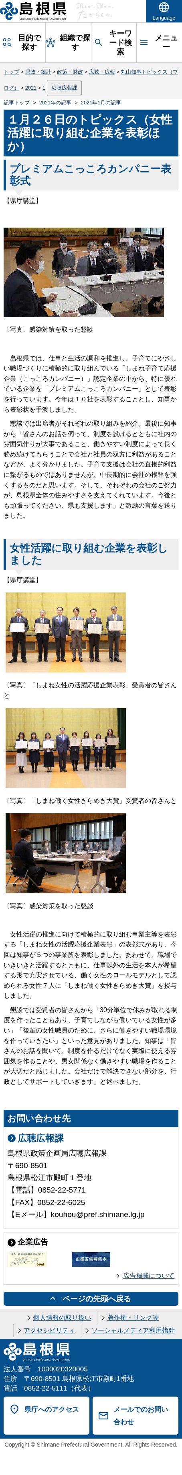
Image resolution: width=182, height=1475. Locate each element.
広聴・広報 (102, 72)
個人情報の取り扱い (62, 1317)
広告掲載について (148, 1275)
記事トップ (17, 103)
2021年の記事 (55, 103)
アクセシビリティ (49, 1330)
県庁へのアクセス (51, 1409)
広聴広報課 (64, 88)
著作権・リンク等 (133, 1317)
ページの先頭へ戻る (97, 1299)
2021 (30, 88)
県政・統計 (38, 72)
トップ (11, 72)
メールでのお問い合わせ (140, 1415)
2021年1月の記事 (101, 103)
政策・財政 (70, 72)
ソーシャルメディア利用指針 (133, 1330)
